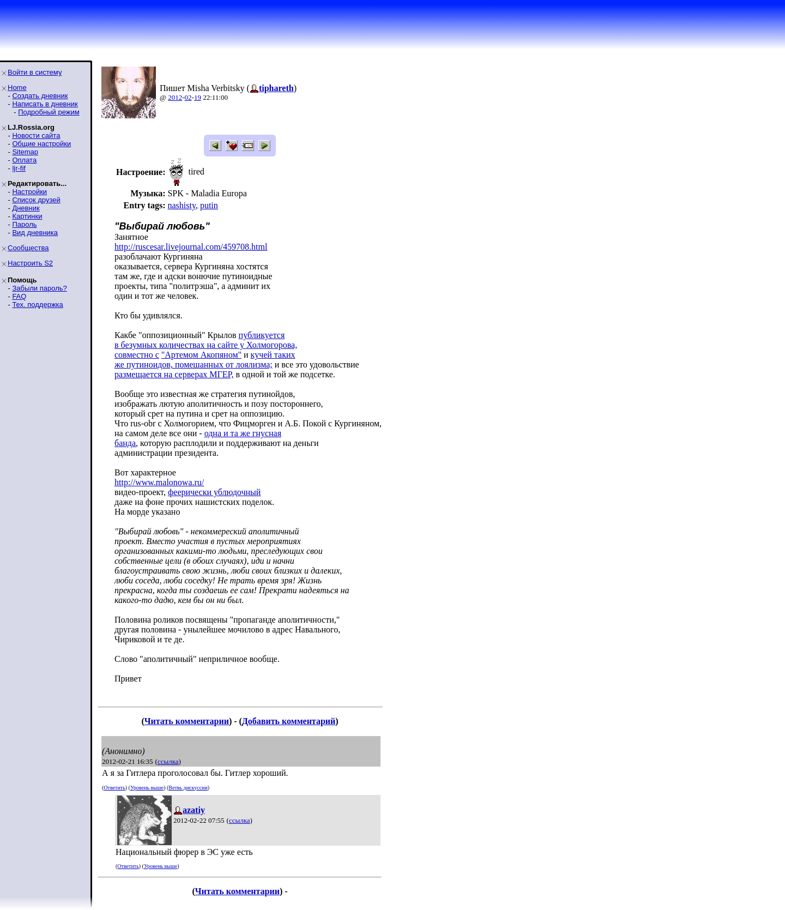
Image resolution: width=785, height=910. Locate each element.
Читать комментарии (186, 721)
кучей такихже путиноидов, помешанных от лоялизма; (204, 359)
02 (188, 97)
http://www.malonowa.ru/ (159, 482)
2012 (175, 97)
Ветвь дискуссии (187, 788)
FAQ (19, 296)
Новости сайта (36, 135)
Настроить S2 (30, 263)
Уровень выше (147, 788)
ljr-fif (19, 168)
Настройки (29, 192)
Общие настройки (41, 144)
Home (17, 87)
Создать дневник (40, 96)
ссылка (168, 761)
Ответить (114, 788)
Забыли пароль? (39, 288)
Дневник (25, 208)
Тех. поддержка (37, 304)
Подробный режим (48, 112)
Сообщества (28, 248)
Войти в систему (35, 72)
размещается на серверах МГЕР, (173, 374)
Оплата (24, 160)
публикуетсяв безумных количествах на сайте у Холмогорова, (205, 339)
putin (209, 205)
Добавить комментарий (288, 721)
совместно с (136, 354)
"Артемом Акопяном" (201, 354)
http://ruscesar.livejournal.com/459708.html (190, 246)
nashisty (181, 205)
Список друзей (36, 200)
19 (197, 97)
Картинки (27, 216)
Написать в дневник (44, 104)
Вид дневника (35, 232)
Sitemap (25, 152)
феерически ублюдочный (214, 492)
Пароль (24, 224)
